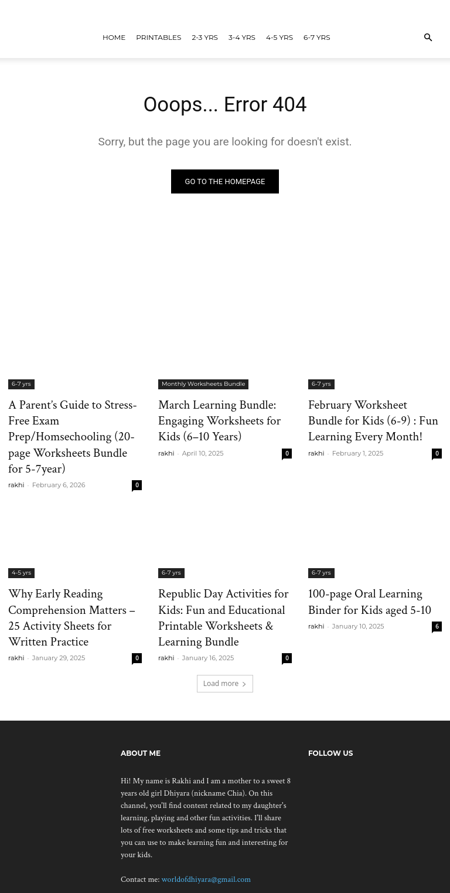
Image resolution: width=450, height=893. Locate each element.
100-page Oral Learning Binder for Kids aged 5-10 (368, 573)
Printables (158, 37)
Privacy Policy (390, 882)
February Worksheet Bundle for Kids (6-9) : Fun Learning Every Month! (370, 418)
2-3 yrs (204, 37)
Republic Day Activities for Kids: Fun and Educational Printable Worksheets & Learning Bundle (222, 580)
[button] (428, 37)
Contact (342, 882)
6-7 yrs (317, 37)
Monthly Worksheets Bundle (203, 386)
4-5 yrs (279, 37)
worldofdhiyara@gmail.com (206, 842)
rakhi (16, 460)
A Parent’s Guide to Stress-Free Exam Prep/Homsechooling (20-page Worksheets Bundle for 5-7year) (71, 425)
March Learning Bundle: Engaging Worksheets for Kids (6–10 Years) (218, 418)
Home (114, 37)
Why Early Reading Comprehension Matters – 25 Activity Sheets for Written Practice (65, 586)
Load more (225, 646)
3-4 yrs (242, 37)
